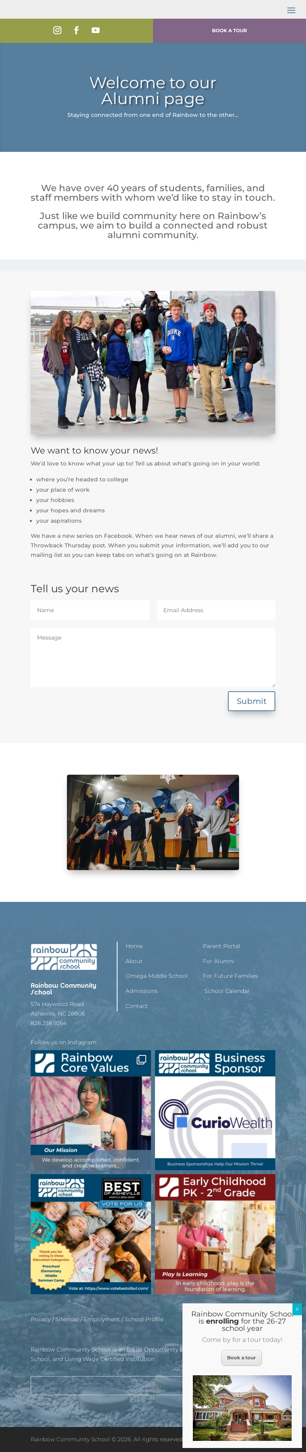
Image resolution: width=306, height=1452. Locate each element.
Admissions (142, 990)
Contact (137, 1006)
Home (134, 946)
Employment (102, 1319)
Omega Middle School (157, 975)
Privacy (41, 1319)
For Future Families (230, 975)
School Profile (144, 1319)
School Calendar (226, 990)
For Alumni (218, 961)
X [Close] (297, 1309)
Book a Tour (229, 30)
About (134, 961)
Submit (252, 701)
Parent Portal (221, 946)
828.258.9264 (49, 1023)
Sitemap (67, 1319)
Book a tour (241, 1358)
